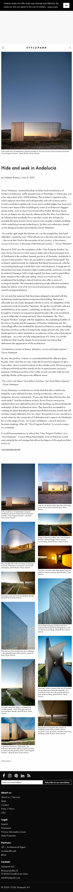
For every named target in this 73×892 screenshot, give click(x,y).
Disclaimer (6, 827)
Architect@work (8, 851)
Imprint (4, 824)
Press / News (7, 808)
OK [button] (66, 5)
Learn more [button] (52, 7)
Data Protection (8, 835)
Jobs (3, 812)
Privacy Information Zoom (13, 831)
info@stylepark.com (10, 878)
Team (3, 801)
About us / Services (10, 797)
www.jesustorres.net (10, 449)
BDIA (3, 854)
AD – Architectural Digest (13, 847)
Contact (5, 804)
